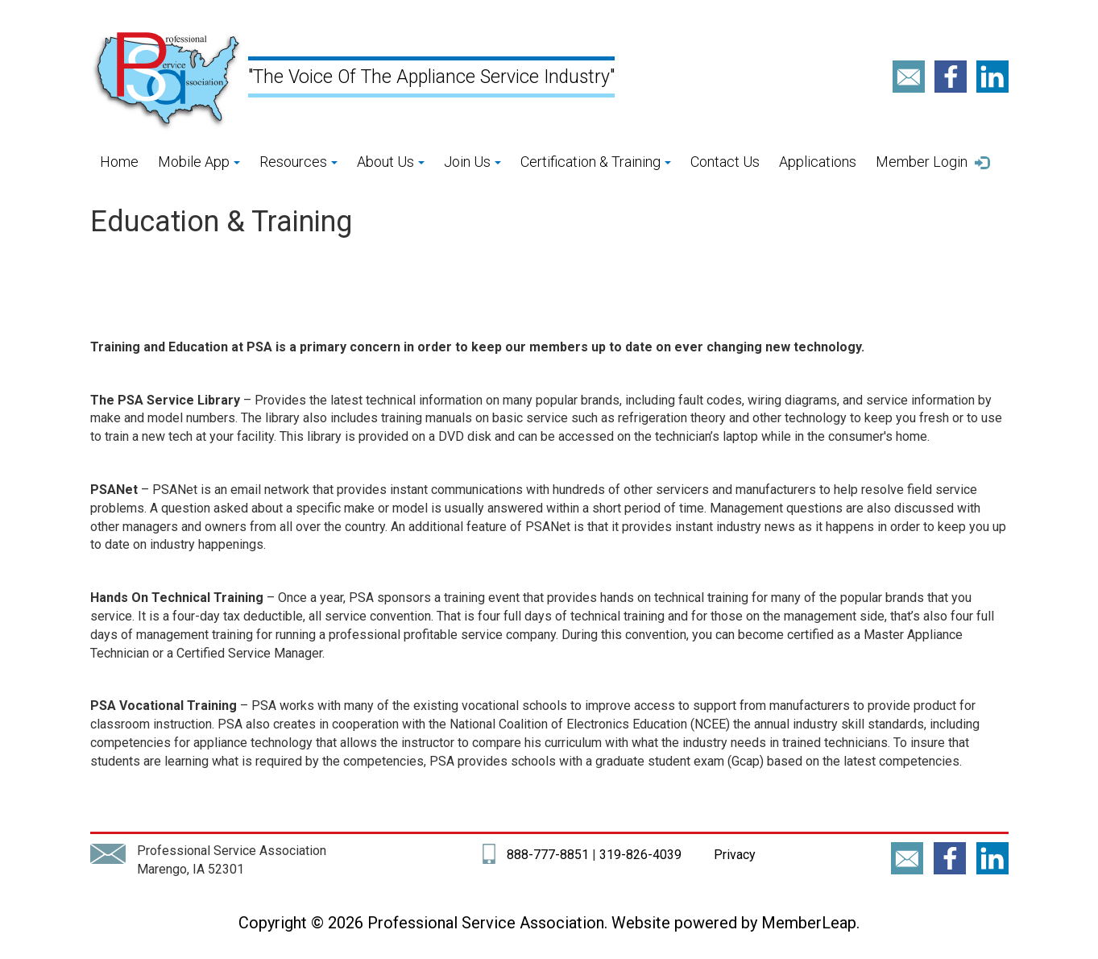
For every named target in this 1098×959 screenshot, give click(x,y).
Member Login (933, 162)
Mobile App (199, 161)
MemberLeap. (810, 922)
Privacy (733, 854)
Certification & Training (595, 161)
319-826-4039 (640, 854)
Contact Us (725, 161)
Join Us (472, 161)
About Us (391, 161)
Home (119, 161)
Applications (817, 161)
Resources (298, 161)
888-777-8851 (548, 854)
